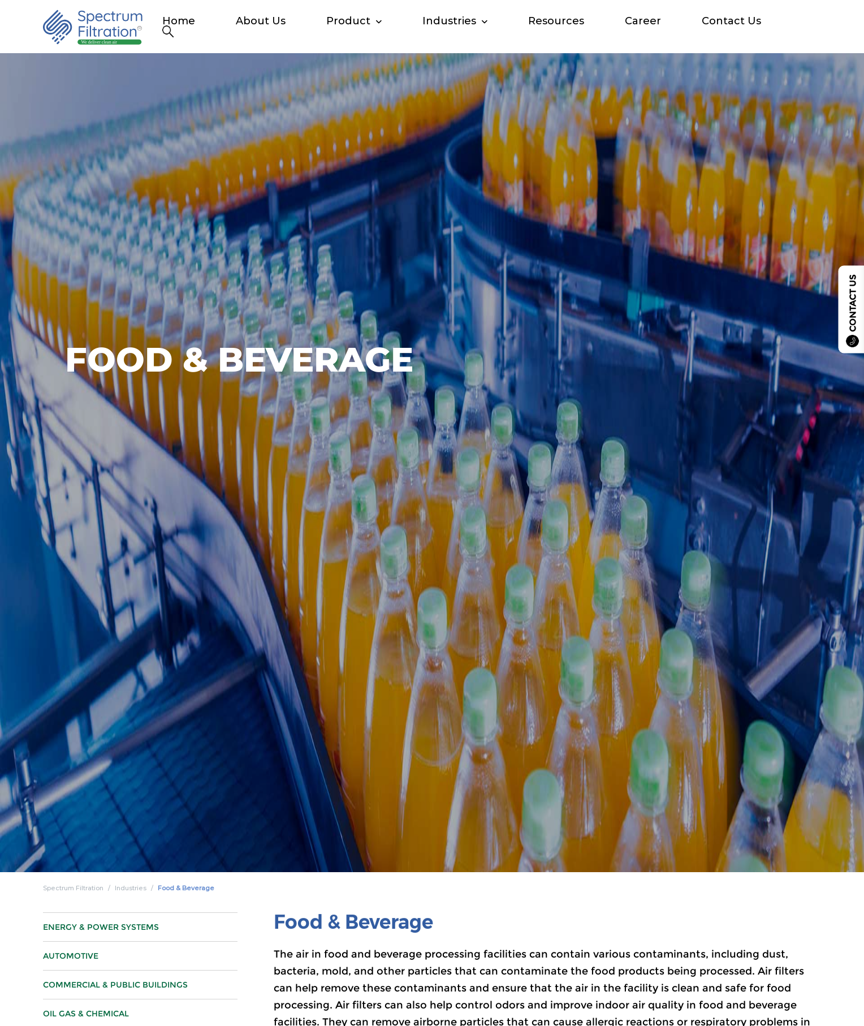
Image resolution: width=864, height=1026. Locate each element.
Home (178, 21)
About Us (261, 21)
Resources (556, 21)
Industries (449, 21)
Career (643, 21)
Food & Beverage (186, 888)
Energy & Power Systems (101, 976)
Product (348, 21)
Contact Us (731, 21)
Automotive (70, 1004)
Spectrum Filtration (73, 888)
